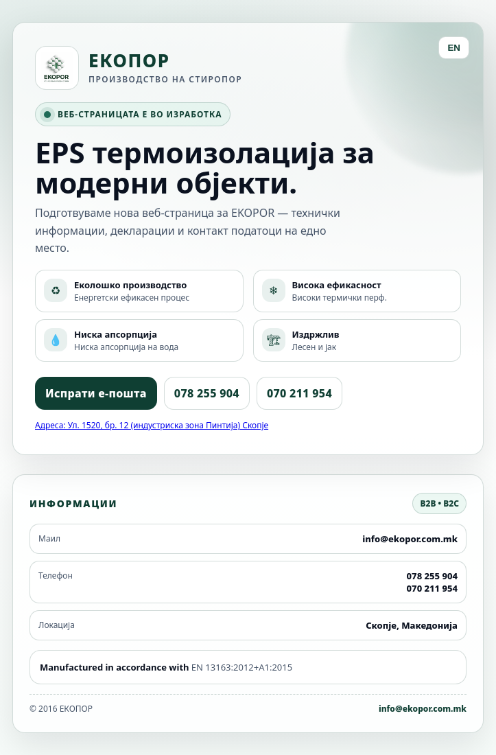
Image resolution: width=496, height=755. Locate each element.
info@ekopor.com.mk (423, 709)
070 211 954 (299, 393)
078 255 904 (206, 393)
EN (453, 48)
